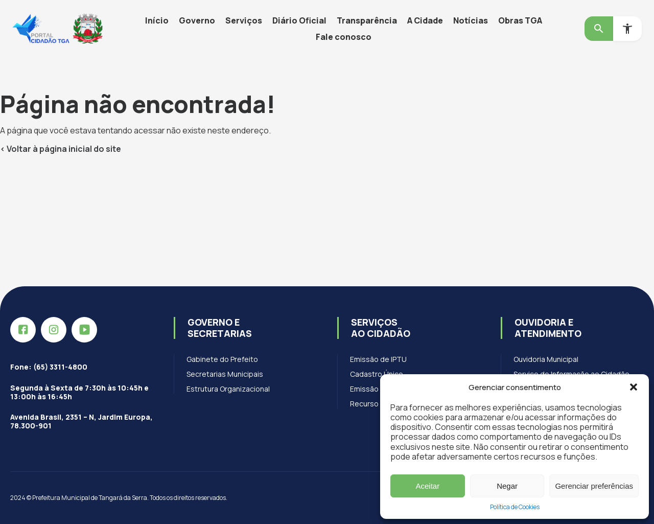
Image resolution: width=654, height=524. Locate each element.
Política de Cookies (515, 507)
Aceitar (428, 486)
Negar (507, 486)
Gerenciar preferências (594, 486)
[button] (633, 387)
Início (157, 20)
